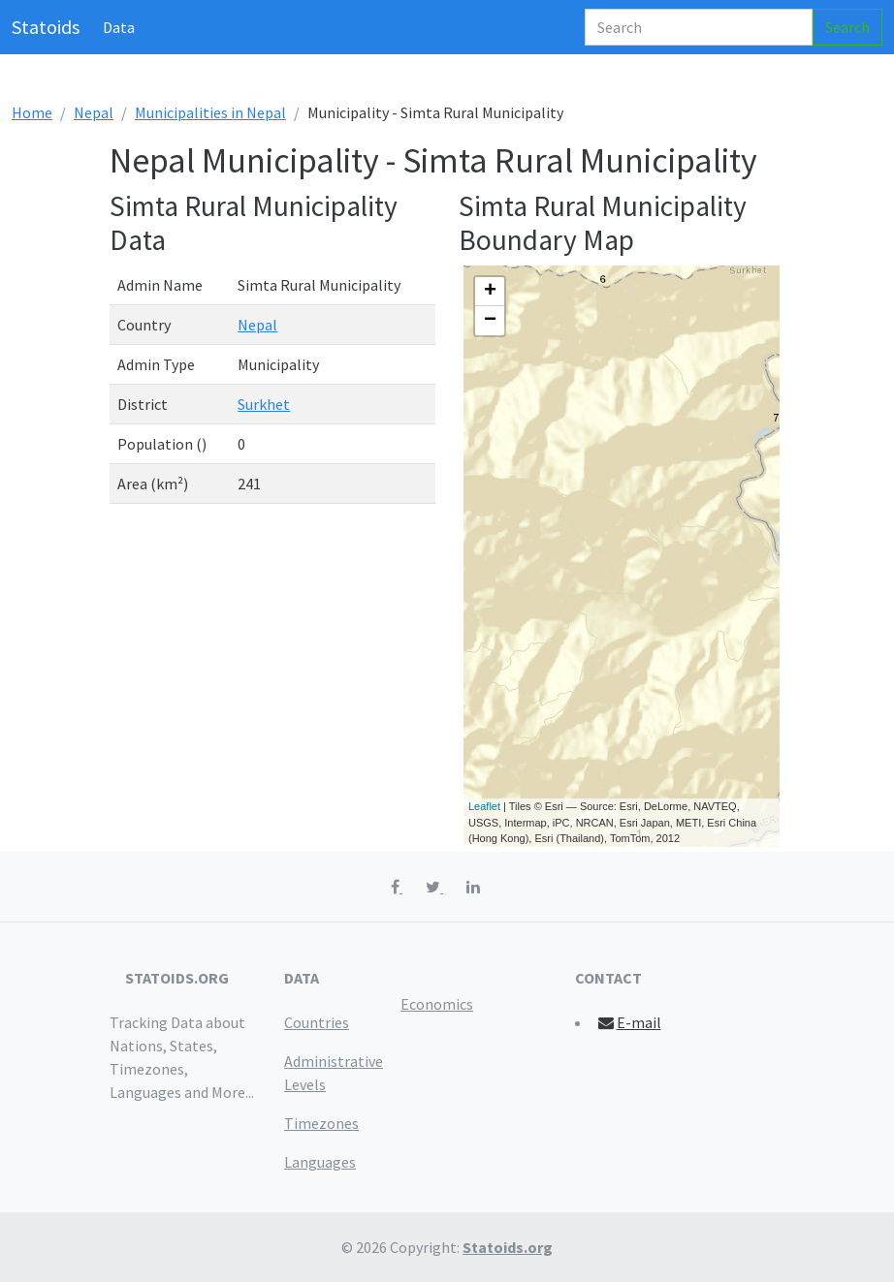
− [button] (490, 320)
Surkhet (264, 404)
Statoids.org (508, 1247)
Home (32, 112)
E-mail (628, 1022)
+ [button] (490, 291)
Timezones (321, 1123)
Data (119, 27)
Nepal (93, 112)
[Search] (699, 27)
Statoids (46, 27)
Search (847, 27)
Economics (436, 1004)
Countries (316, 1022)
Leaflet (484, 806)
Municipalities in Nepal (210, 112)
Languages (320, 1162)
